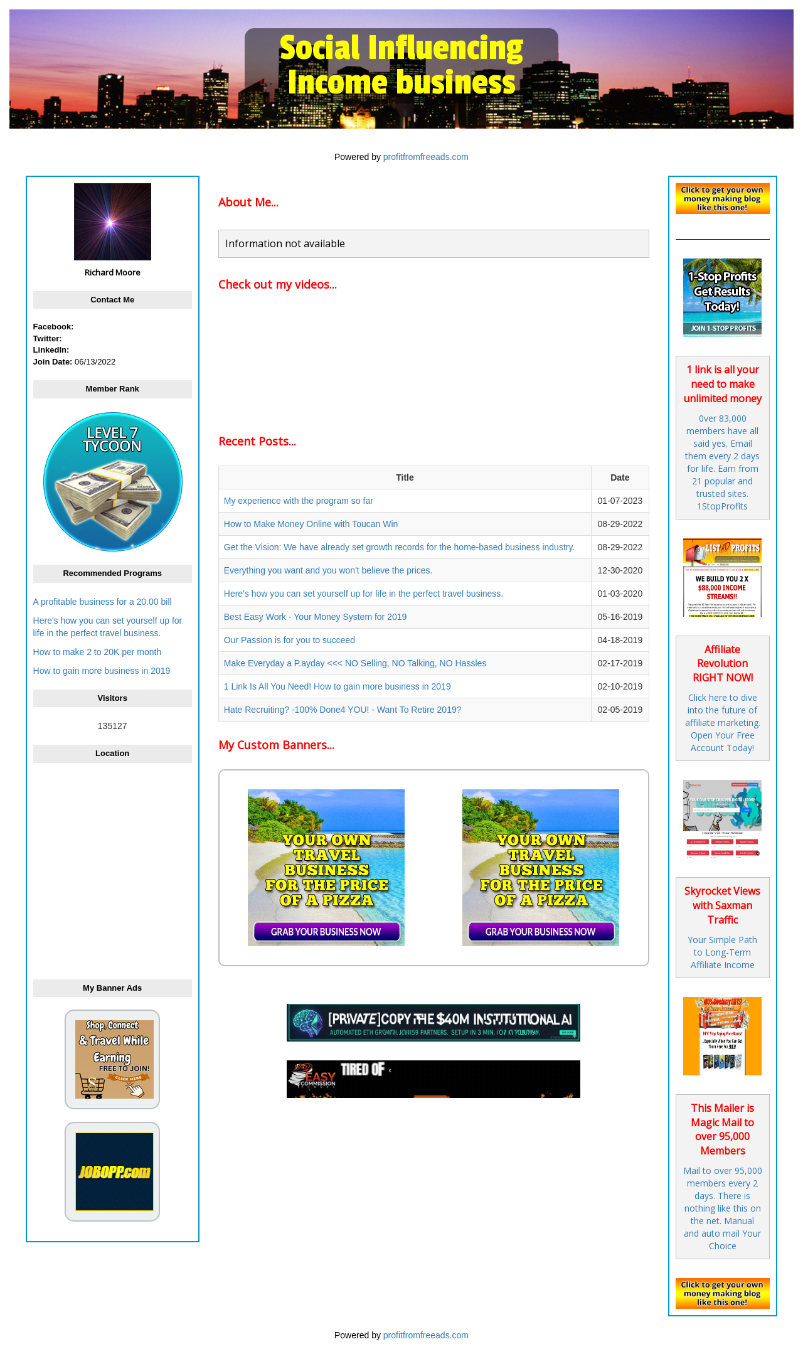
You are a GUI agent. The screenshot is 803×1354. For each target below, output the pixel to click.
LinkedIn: (51, 349)
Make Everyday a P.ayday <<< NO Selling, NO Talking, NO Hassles (355, 663)
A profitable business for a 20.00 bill (102, 602)
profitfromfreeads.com (426, 157)
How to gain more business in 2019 (102, 671)
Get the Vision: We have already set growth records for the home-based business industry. (399, 547)
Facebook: (53, 326)
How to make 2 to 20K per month (97, 652)
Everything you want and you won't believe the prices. (328, 570)
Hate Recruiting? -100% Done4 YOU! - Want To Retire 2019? (343, 710)
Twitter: (47, 338)
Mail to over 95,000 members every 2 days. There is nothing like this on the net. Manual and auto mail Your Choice (722, 1208)
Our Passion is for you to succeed (289, 640)
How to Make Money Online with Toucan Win (311, 524)
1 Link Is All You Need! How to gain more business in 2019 (337, 686)
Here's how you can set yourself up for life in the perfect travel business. (363, 594)
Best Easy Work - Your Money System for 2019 (315, 617)
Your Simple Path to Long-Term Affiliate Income (722, 952)
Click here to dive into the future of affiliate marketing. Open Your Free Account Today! (722, 722)
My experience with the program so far (298, 501)
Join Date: (53, 361)
